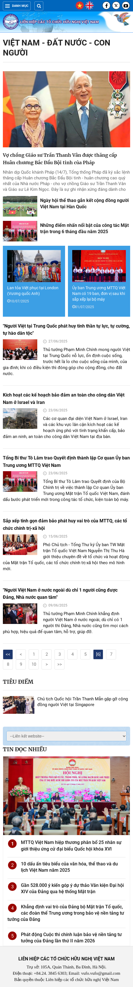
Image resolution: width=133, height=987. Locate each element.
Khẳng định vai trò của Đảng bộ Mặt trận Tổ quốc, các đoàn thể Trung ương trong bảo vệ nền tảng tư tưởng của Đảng (65, 913)
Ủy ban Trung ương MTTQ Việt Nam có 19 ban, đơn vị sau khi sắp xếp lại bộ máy (99, 294)
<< (8, 654)
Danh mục (16, 6)
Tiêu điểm (18, 681)
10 (34, 664)
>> (59, 664)
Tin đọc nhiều (25, 749)
